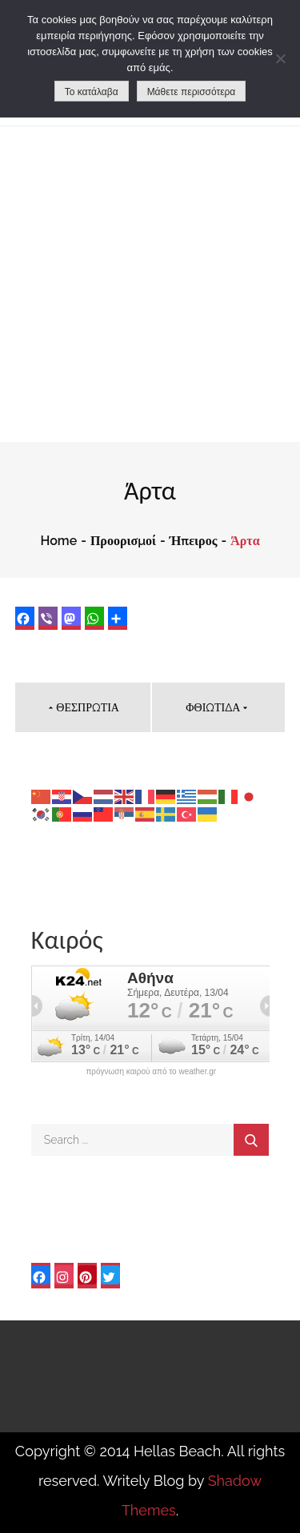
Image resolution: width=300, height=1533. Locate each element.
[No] (280, 58)
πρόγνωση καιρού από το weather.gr (151, 1072)
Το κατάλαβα (91, 92)
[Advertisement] (150, 284)
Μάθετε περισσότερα (191, 92)
